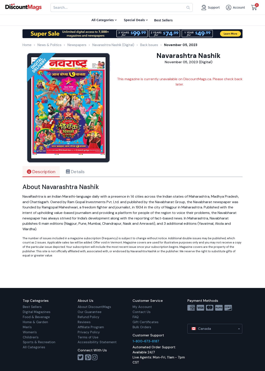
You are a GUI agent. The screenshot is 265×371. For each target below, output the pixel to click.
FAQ (135, 317)
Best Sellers (32, 307)
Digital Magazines (36, 312)
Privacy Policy (89, 332)
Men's (27, 327)
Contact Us (141, 312)
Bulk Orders (141, 327)
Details (75, 171)
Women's (30, 332)
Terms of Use (88, 337)
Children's (31, 337)
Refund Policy (88, 317)
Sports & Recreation (39, 342)
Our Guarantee (89, 312)
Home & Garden (35, 322)
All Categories (34, 347)
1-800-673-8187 (145, 341)
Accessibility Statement (97, 342)
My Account (142, 307)
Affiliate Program (91, 327)
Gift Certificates (145, 322)
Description (41, 171)
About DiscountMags (94, 307)
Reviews (84, 322)
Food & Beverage (36, 317)
